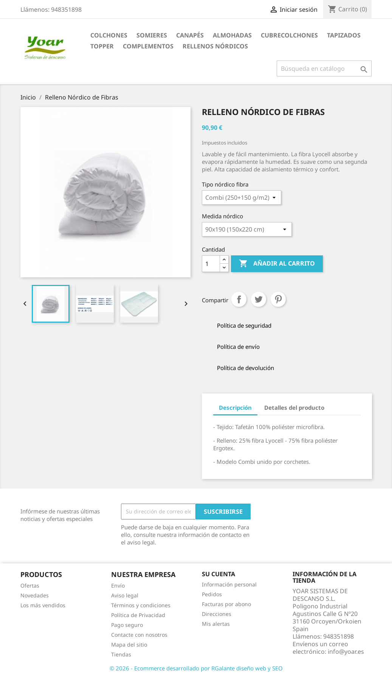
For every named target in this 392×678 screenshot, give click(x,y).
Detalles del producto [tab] (294, 407)
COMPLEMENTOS (148, 46)
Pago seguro (127, 624)
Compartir (238, 299)
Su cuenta (218, 574)
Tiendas (121, 654)
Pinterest (278, 299)
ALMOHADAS (232, 35)
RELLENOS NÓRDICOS (215, 46)
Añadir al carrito (277, 264)
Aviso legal (124, 595)
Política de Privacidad (138, 615)
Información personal (229, 584)
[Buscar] (324, 68)
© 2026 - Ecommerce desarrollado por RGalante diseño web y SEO (196, 668)
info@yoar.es (346, 651)
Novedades (34, 595)
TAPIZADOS (344, 35)
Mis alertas (216, 623)
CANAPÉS (190, 35)
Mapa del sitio (129, 644)
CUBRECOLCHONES (289, 35)
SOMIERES (151, 35)
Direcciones (216, 613)
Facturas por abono (226, 604)
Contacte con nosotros (139, 634)
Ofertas (29, 585)
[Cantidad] (211, 263)
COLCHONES (108, 35)
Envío (118, 585)
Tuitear (258, 299)
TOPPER (102, 46)
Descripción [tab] (235, 407)
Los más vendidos (42, 605)
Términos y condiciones (140, 605)
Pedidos (212, 594)
